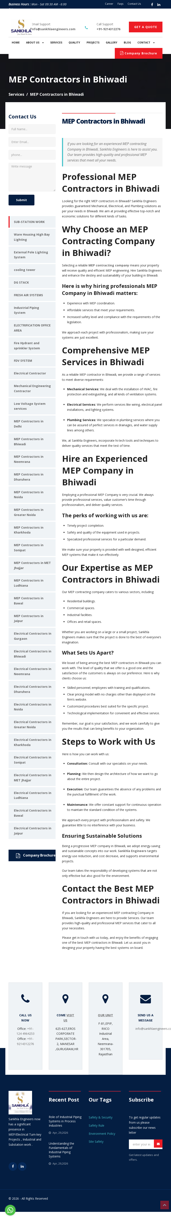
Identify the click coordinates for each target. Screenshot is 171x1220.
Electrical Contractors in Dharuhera (32, 689)
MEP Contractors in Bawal (28, 600)
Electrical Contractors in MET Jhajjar (32, 777)
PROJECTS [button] (93, 42)
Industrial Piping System (26, 310)
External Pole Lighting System (31, 254)
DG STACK (21, 282)
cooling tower (24, 270)
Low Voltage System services (30, 406)
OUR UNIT (105, 1015)
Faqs (120, 4)
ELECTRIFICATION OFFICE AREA (32, 327)
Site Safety (96, 1141)
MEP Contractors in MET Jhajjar (32, 565)
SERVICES (56, 42)
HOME (16, 42)
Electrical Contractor (30, 373)
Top (164, 1205)
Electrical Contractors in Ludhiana (32, 795)
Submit (21, 200)
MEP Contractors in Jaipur (28, 618)
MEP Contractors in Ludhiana (28, 583)
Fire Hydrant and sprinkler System (27, 345)
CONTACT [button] (146, 42)
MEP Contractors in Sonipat (28, 547)
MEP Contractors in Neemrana (28, 459)
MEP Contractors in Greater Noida (28, 512)
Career (109, 4)
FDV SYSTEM (23, 361)
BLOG (127, 42)
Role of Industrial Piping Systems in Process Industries (65, 1121)
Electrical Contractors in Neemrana (32, 671)
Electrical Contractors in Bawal (32, 813)
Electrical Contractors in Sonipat (32, 759)
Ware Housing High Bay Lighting (32, 237)
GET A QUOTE (145, 27)
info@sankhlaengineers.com (53, 29)
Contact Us (134, 4)
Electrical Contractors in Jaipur (32, 830)
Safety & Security (100, 1117)
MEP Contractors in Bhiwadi (28, 441)
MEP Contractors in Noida (28, 494)
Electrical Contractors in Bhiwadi (32, 653)
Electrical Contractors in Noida (32, 707)
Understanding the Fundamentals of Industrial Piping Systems (61, 1149)
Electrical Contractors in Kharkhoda (32, 742)
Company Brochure (138, 53)
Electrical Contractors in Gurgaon (32, 636)
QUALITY (74, 42)
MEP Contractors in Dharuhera (28, 476)
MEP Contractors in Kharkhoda (28, 530)
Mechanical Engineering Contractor (32, 388)
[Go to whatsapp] (10, 1210)
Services (16, 94)
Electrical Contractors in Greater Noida (32, 724)
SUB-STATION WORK (29, 222)
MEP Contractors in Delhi (28, 423)
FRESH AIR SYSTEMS (28, 295)
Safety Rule (96, 1125)
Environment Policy (102, 1134)
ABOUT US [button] (35, 42)
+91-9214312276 (108, 29)
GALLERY (111, 42)
